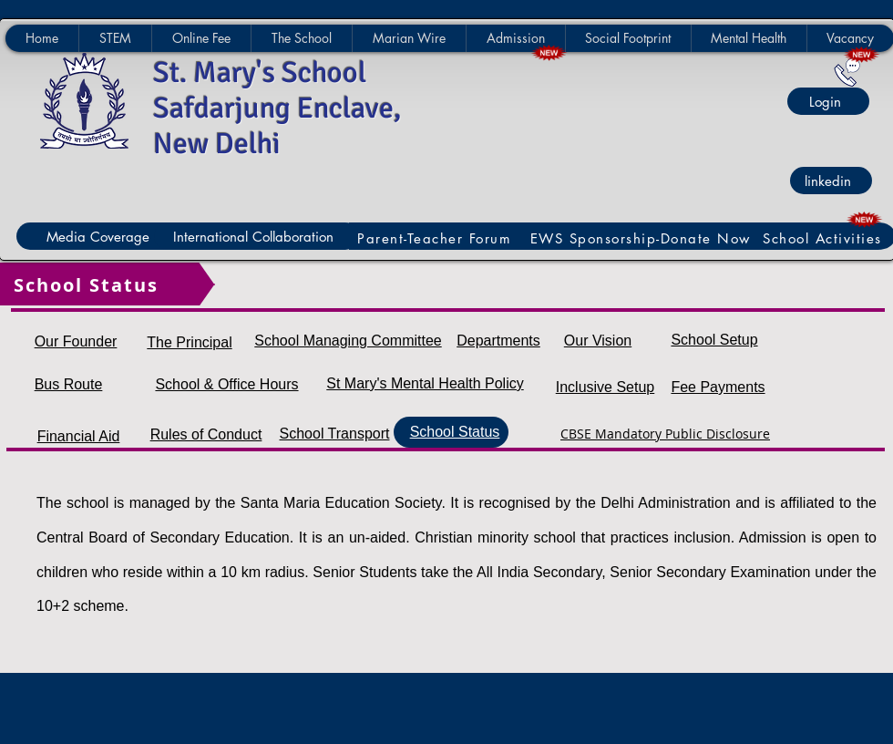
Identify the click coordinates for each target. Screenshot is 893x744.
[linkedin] (831, 180)
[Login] (828, 101)
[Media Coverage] (100, 236)
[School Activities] (824, 238)
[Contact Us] (847, 72)
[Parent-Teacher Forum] (436, 238)
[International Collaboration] (256, 236)
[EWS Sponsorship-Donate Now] (642, 238)
